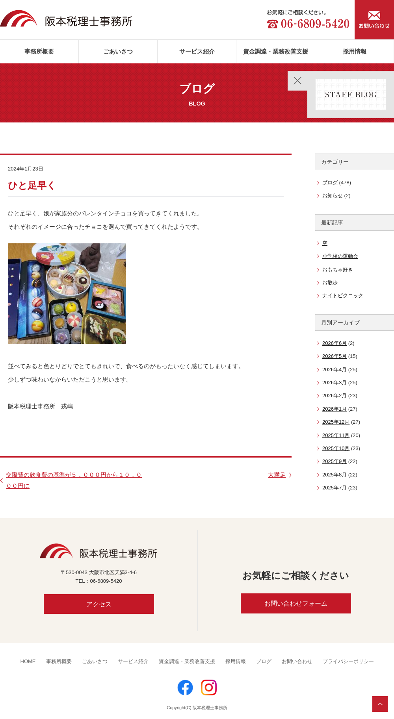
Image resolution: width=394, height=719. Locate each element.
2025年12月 (335, 422)
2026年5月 (334, 356)
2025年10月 (335, 448)
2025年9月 (334, 461)
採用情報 (354, 51)
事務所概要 (39, 51)
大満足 (277, 474)
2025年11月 (335, 435)
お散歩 (330, 282)
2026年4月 (334, 369)
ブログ (330, 182)
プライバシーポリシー (348, 661)
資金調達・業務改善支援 (275, 51)
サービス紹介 (197, 51)
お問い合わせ (297, 661)
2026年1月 (334, 409)
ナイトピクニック (342, 295)
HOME (28, 661)
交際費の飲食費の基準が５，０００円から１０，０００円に (74, 480)
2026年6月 (334, 343)
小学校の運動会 (340, 256)
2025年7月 (334, 488)
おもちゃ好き (337, 269)
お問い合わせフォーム (295, 603)
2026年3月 (334, 382)
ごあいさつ (118, 51)
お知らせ (332, 195)
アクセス (99, 604)
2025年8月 (334, 475)
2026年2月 (334, 395)
